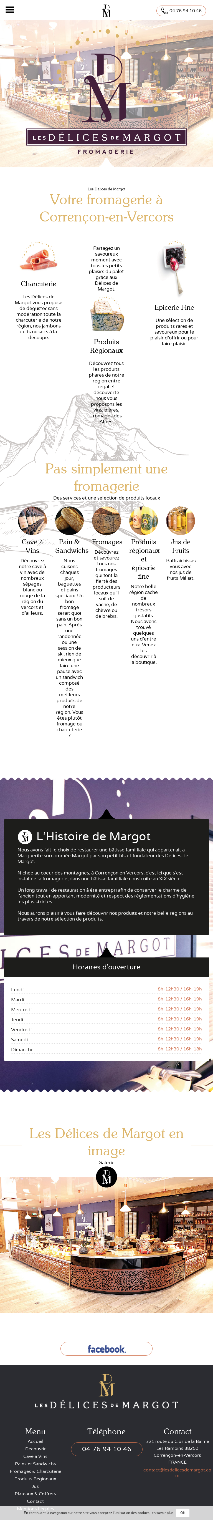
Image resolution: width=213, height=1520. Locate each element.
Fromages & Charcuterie (35, 1471)
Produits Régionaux (35, 1479)
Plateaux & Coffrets (35, 1494)
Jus (35, 1486)
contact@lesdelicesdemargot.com (177, 1472)
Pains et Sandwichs (35, 1464)
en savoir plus (162, 1513)
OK (182, 1513)
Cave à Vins (35, 1456)
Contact (35, 1501)
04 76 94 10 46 (106, 1449)
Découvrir (35, 1449)
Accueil (35, 1441)
